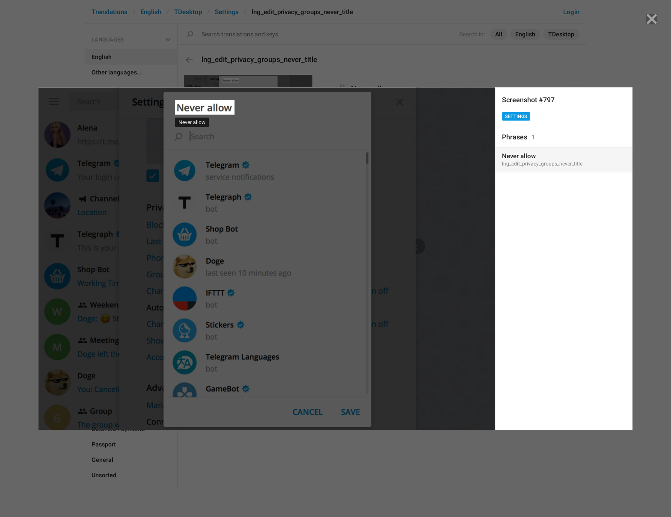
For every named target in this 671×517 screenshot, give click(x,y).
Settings (516, 116)
